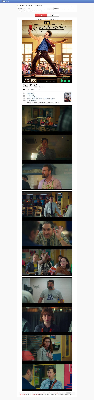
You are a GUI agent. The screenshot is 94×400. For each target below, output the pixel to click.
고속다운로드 (41, 15)
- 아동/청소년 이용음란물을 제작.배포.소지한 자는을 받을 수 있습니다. (45, 393)
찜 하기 (53, 15)
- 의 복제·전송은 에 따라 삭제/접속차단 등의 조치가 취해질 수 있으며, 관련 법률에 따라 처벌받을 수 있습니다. (45, 394)
